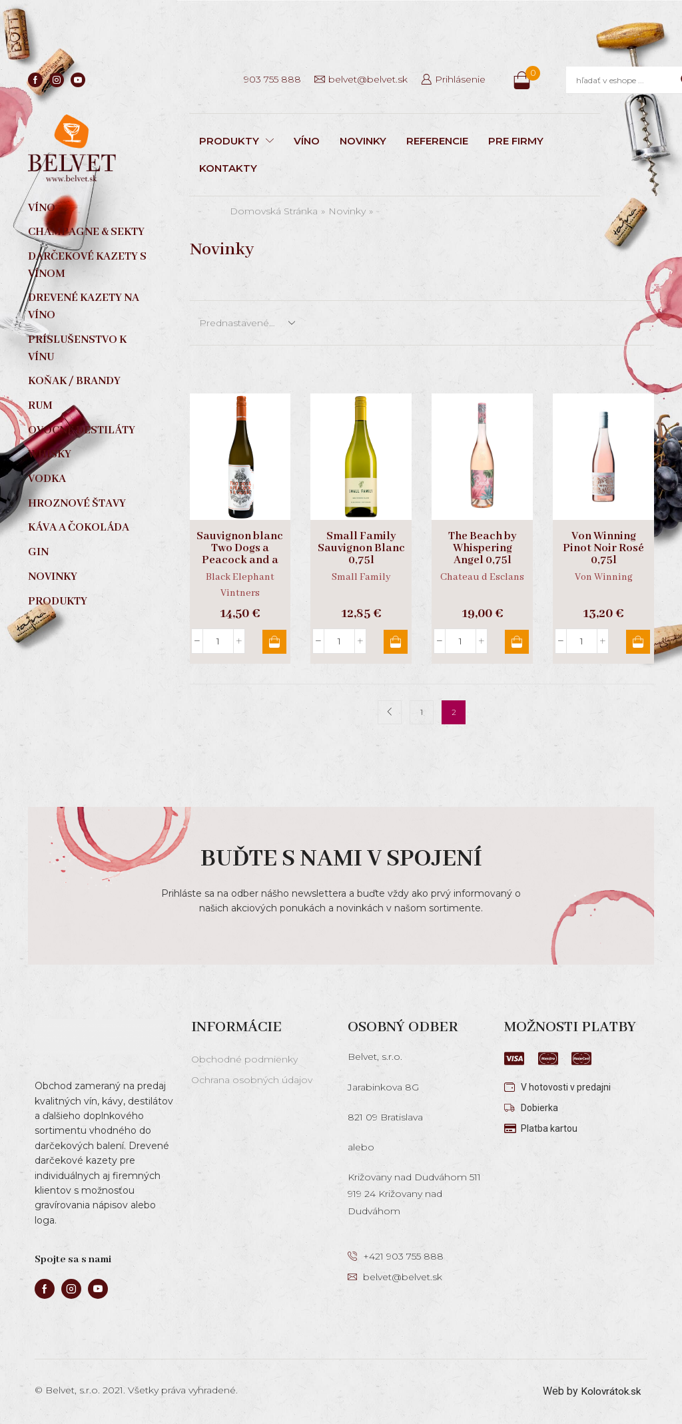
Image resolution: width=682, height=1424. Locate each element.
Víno (41, 208)
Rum (40, 406)
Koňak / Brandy (74, 381)
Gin (38, 552)
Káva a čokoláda (78, 528)
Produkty (57, 601)
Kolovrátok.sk (609, 1391)
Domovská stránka (274, 211)
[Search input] (625, 80)
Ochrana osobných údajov (251, 1080)
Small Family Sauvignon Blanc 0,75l (361, 549)
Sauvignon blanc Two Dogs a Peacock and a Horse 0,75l (239, 555)
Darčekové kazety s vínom (87, 265)
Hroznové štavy (77, 504)
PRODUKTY (236, 140)
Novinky (347, 211)
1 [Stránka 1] (421, 712)
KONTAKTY (228, 168)
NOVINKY (363, 140)
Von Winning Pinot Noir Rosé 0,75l (603, 549)
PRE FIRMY (515, 140)
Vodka (47, 479)
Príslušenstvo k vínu (77, 348)
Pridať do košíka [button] (272, 642)
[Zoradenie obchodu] (246, 323)
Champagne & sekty (86, 232)
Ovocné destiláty (81, 430)
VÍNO (307, 140)
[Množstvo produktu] (218, 641)
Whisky (49, 454)
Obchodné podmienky (244, 1059)
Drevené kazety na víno (83, 306)
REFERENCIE (437, 140)
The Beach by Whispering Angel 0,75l (482, 549)
